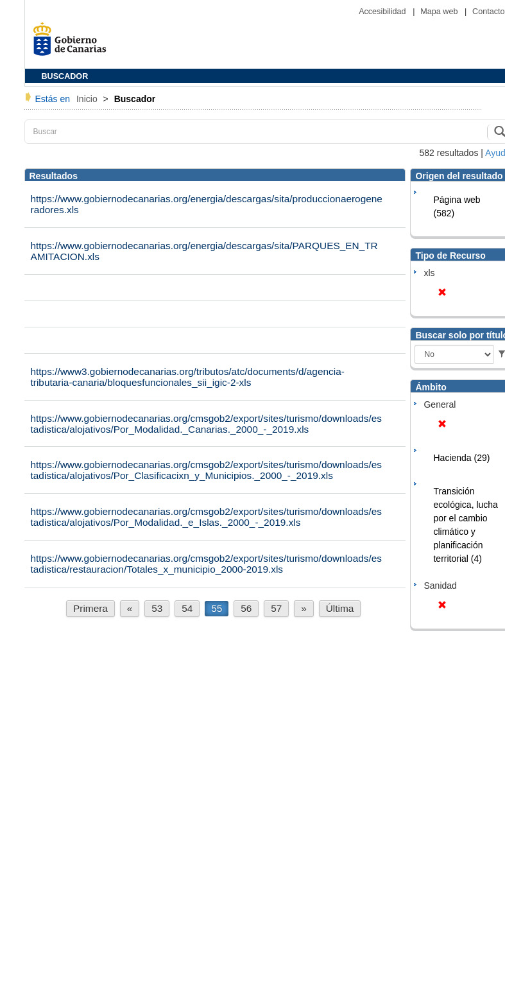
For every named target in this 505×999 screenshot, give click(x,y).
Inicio (88, 99)
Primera (90, 608)
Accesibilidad (383, 11)
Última (340, 608)
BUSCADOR (65, 76)
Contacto (488, 11)
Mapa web (440, 11)
